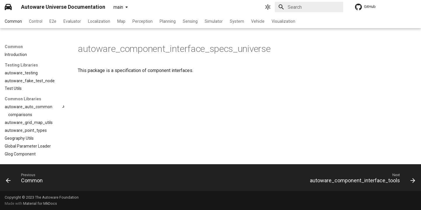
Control (35, 21)
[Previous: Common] (26, 179)
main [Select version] (118, 7)
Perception (142, 21)
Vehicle (258, 21)
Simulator (214, 21)
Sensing (190, 21)
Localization (99, 21)
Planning (168, 21)
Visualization (283, 21)
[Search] (309, 7)
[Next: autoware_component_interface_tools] (360, 179)
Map (121, 21)
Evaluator (72, 21)
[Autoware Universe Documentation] (8, 7)
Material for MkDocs (40, 203)
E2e (52, 21)
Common (13, 21)
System (237, 21)
